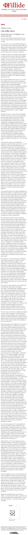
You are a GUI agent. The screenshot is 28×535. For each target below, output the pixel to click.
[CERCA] (11, 19)
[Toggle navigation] (3, 15)
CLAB (17, 527)
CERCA (24, 19)
